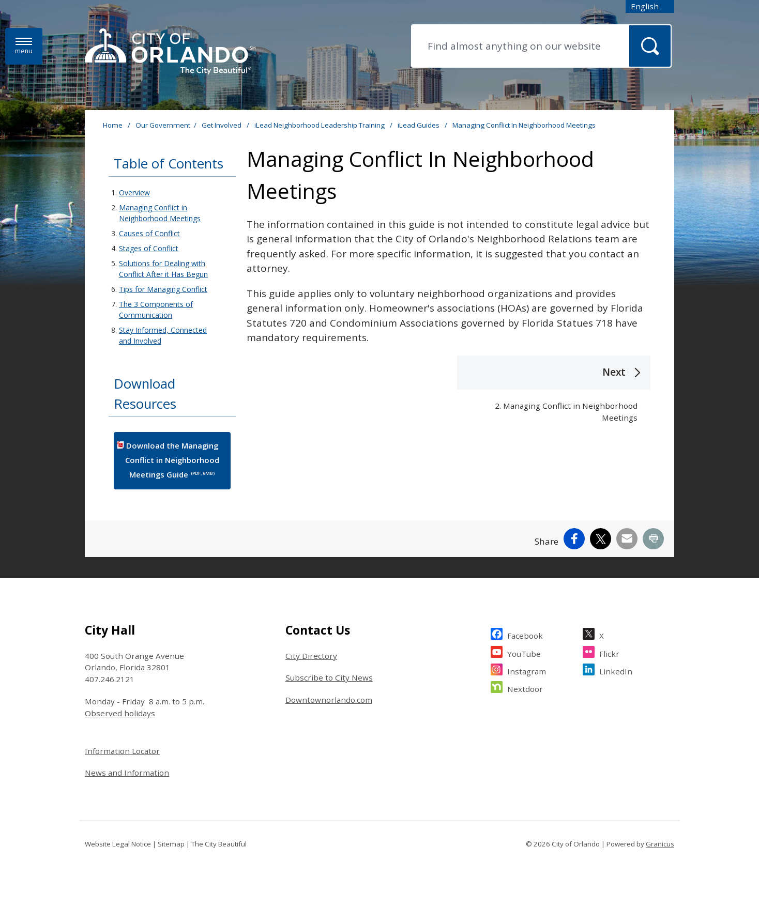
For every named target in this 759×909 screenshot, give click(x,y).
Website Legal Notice (118, 844)
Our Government (162, 125)
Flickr (609, 652)
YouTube (524, 652)
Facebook (525, 634)
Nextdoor (525, 687)
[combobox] (650, 6)
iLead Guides (419, 125)
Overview (134, 192)
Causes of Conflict (149, 233)
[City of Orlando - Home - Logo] (170, 52)
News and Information (127, 772)
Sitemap (171, 844)
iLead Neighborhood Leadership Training (320, 125)
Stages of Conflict (148, 248)
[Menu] (23, 46)
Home (113, 125)
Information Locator (122, 751)
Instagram (526, 670)
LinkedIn (615, 670)
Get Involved (222, 125)
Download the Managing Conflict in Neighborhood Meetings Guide (172, 460)
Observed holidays (120, 713)
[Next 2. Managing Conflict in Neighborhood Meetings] (553, 395)
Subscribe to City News (329, 677)
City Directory (311, 656)
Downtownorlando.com (328, 700)
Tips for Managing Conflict (163, 289)
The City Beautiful (219, 844)
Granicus (660, 844)
